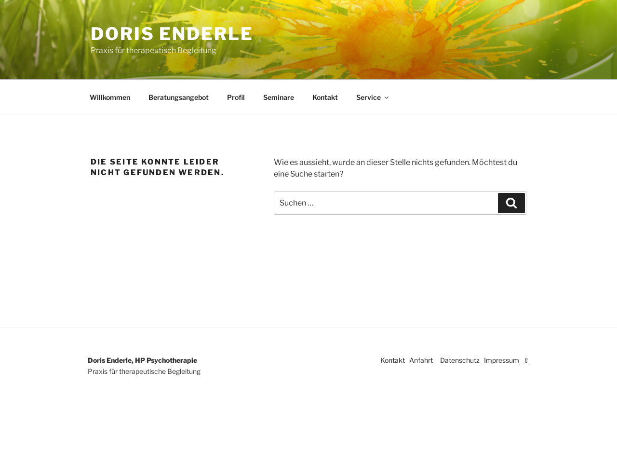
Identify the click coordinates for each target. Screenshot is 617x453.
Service (373, 97)
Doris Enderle (172, 33)
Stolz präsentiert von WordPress (138, 430)
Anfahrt (421, 360)
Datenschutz (460, 360)
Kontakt (325, 97)
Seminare (278, 97)
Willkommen (110, 97)
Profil (236, 97)
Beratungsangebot (178, 97)
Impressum (501, 360)
